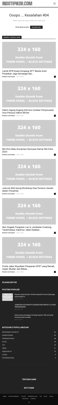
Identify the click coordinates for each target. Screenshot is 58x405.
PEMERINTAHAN (32, 396)
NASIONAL (25, 399)
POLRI (45, 396)
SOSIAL (51, 396)
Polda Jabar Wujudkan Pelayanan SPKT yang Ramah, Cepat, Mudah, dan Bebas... (28, 267)
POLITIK (23, 396)
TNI (40, 396)
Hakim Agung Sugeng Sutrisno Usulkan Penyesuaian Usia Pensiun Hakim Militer (28, 111)
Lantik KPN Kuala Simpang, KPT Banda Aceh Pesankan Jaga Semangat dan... (24, 72)
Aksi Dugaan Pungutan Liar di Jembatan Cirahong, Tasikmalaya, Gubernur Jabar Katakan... (27, 228)
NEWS (4, 396)
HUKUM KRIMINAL (13, 396)
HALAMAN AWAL (36, 27)
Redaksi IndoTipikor (8, 76)
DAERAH (33, 399)
